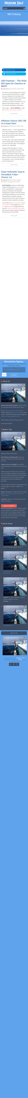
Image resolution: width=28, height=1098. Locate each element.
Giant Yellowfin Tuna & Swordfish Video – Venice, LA (12, 174)
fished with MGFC (16, 203)
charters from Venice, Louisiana (13, 110)
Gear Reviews (13, 89)
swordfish (10, 206)
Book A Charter (9, 506)
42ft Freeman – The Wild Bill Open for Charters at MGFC (13, 83)
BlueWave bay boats (16, 412)
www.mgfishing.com (8, 625)
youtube (18, 187)
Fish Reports (12, 126)
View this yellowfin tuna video (16, 208)
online (9, 601)
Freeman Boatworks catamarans (13, 411)
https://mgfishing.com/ (10, 658)
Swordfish (4, 182)
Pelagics (19, 180)
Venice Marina (6, 204)
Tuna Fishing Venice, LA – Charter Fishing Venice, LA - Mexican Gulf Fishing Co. (14, 3)
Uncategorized (11, 182)
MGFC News (20, 89)
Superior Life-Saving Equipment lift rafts (10, 416)
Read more (14, 113)
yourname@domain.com (11, 369)
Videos (18, 182)
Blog (5, 18)
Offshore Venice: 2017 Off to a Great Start (13, 122)
